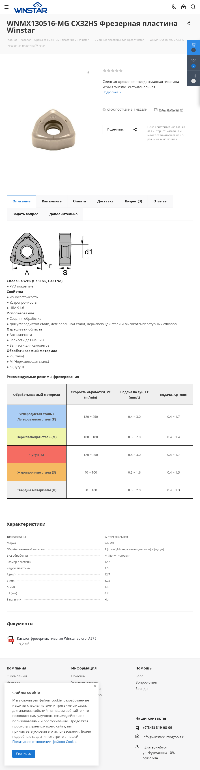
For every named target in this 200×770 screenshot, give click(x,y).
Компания (16, 668)
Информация (84, 668)
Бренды (141, 688)
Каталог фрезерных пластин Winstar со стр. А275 (57, 638)
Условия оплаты (84, 682)
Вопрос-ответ (146, 682)
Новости (14, 682)
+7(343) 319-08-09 (157, 727)
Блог (139, 676)
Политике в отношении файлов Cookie (44, 741)
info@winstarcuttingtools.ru (164, 737)
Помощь (78, 676)
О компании (17, 676)
